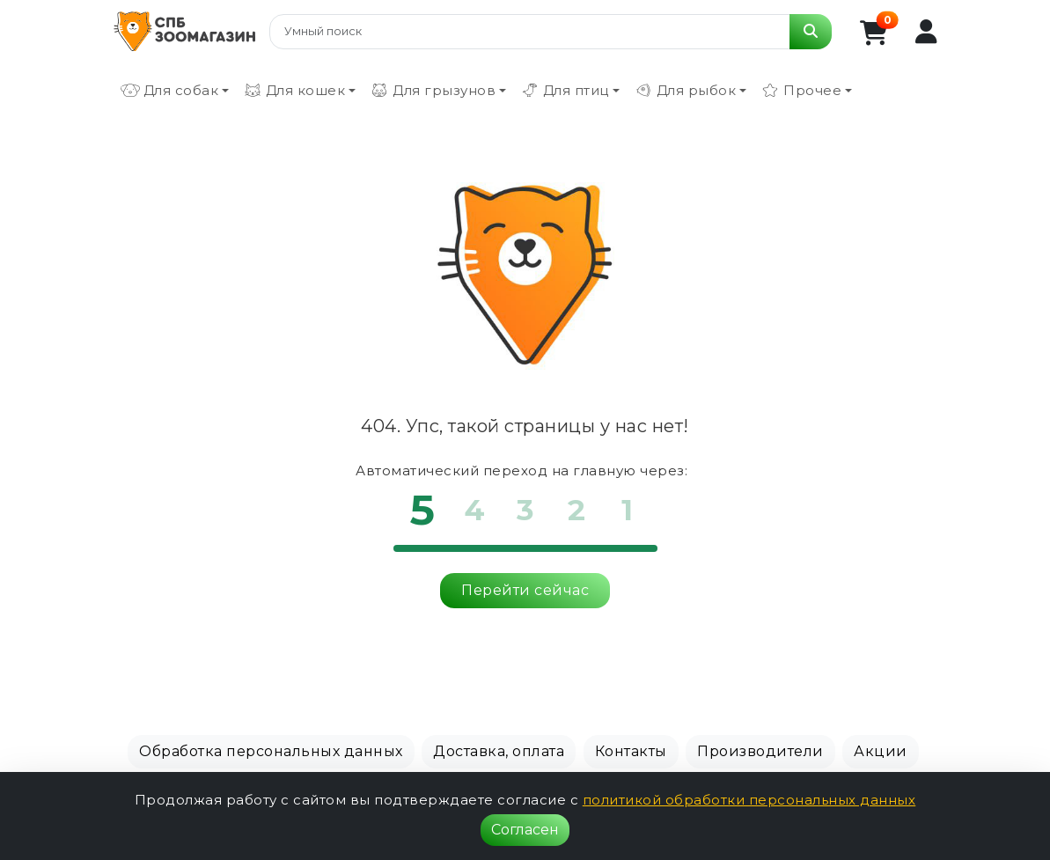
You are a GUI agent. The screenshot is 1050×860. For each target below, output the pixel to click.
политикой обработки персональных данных (749, 799)
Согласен (525, 829)
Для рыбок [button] (685, 90)
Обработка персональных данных (271, 751)
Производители (760, 751)
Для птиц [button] (564, 90)
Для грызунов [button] (433, 90)
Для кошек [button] (294, 90)
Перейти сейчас (525, 590)
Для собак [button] (170, 90)
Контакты (631, 751)
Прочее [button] (800, 90)
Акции (880, 751)
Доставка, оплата (498, 751)
